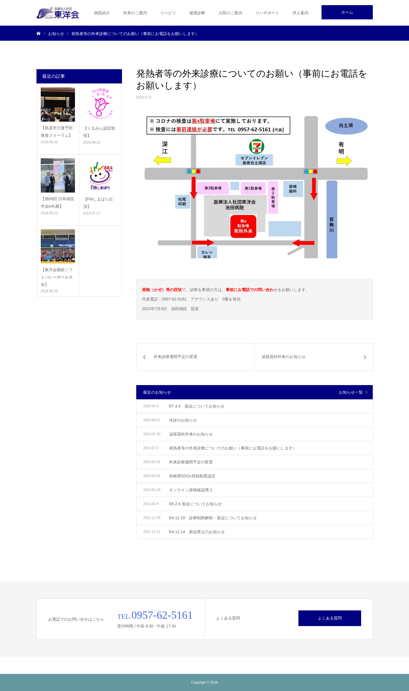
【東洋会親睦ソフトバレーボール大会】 (57, 276)
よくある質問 (330, 618)
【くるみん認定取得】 (99, 132)
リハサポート (267, 13)
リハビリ (168, 13)
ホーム (347, 12)
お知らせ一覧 (351, 392)
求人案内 (300, 13)
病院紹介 (102, 13)
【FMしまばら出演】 (98, 202)
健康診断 (197, 13)
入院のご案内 (230, 13)
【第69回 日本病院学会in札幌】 (57, 202)
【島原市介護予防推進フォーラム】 (57, 131)
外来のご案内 (135, 13)
